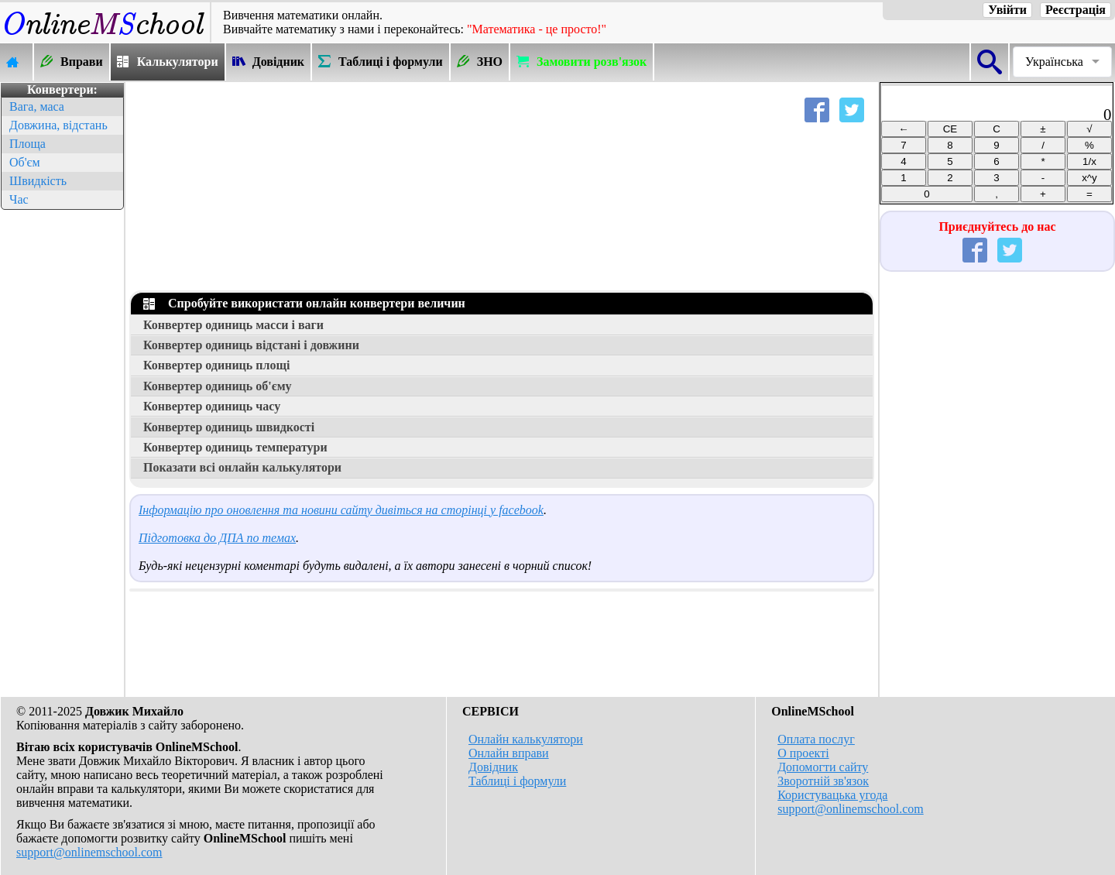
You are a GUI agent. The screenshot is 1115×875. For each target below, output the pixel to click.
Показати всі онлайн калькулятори (242, 467)
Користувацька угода (832, 794)
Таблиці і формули (517, 781)
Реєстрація (1075, 9)
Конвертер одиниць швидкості (228, 427)
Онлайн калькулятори (525, 739)
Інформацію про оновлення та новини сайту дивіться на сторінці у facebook (341, 509)
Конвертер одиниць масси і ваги (233, 324)
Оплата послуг (816, 739)
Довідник (493, 767)
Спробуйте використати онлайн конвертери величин (304, 303)
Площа (27, 143)
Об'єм (24, 162)
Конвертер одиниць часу (211, 406)
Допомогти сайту (822, 767)
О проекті (803, 753)
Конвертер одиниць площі (216, 365)
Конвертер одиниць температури (235, 447)
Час (19, 199)
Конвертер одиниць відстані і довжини (251, 345)
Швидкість (38, 180)
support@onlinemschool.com (89, 852)
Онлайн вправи (508, 753)
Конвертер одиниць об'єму (217, 386)
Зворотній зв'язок (823, 781)
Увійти (1007, 9)
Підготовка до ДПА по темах (217, 537)
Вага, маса (36, 106)
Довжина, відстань (58, 125)
